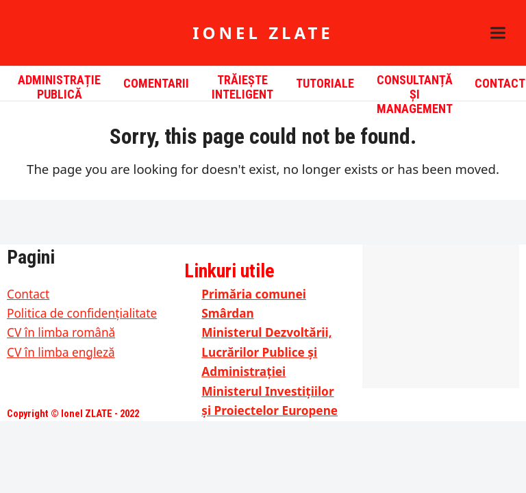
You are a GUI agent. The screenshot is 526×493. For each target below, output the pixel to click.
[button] (497, 33)
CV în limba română (61, 332)
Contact (28, 294)
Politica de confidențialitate (82, 313)
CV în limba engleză (61, 352)
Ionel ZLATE (262, 32)
